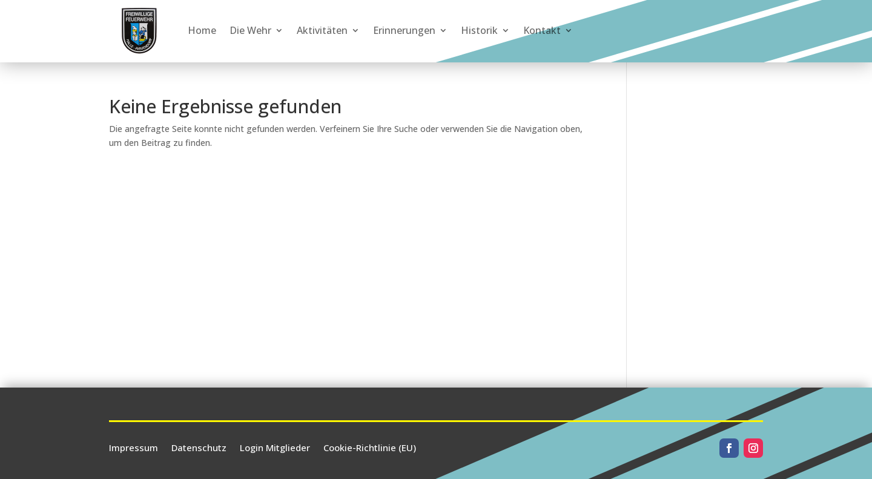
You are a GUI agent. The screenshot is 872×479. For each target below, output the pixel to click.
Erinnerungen (404, 30)
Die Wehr (250, 30)
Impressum (133, 446)
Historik (479, 30)
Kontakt (542, 30)
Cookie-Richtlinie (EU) (369, 446)
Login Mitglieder (275, 446)
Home (202, 30)
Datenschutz (198, 446)
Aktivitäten (322, 30)
